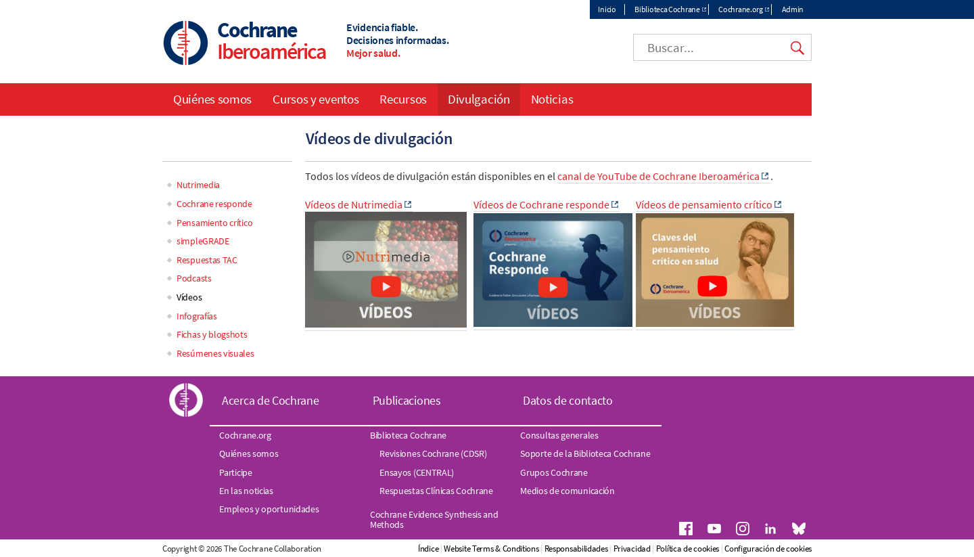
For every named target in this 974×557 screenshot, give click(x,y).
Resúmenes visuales (215, 353)
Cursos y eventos (315, 99)
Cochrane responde (214, 204)
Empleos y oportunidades (269, 509)
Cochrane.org (740, 9)
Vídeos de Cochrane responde (541, 204)
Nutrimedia (198, 185)
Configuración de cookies (768, 548)
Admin (793, 9)
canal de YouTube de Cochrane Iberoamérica (658, 176)
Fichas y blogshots (212, 334)
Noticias (552, 99)
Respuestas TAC (207, 260)
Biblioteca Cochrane (666, 9)
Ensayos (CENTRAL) (416, 472)
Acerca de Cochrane (270, 400)
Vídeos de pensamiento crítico (704, 204)
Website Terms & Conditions (491, 548)
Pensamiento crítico (214, 223)
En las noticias (246, 491)
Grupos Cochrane (554, 472)
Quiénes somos (212, 99)
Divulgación (479, 99)
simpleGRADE (203, 241)
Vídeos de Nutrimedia (353, 204)
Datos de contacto (568, 400)
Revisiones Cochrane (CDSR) (432, 453)
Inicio (607, 9)
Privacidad (632, 548)
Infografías (197, 316)
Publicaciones (407, 400)
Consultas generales (559, 435)
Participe (235, 472)
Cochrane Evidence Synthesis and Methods (434, 519)
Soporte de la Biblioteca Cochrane (585, 453)
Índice (428, 548)
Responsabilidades (576, 548)
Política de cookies (687, 548)
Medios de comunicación (567, 491)
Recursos (403, 99)
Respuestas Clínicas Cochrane (436, 491)
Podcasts (194, 278)
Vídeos (189, 297)
